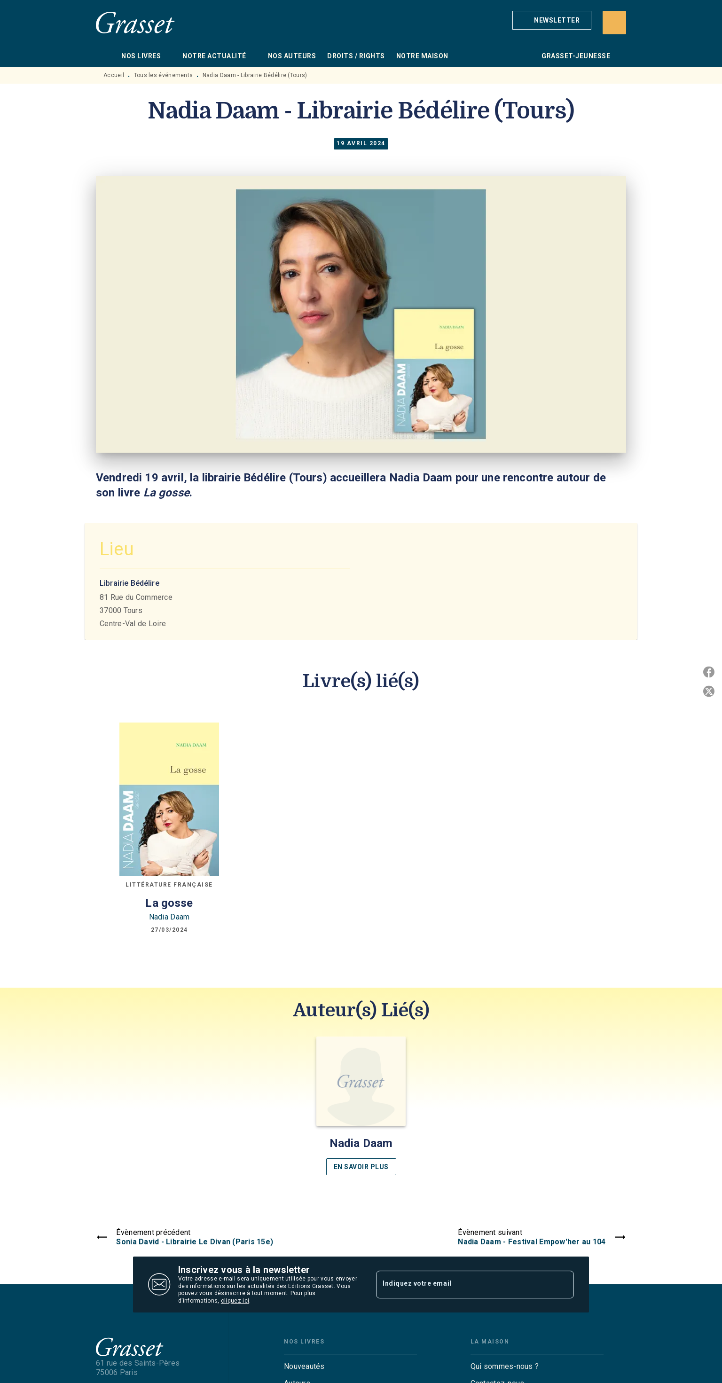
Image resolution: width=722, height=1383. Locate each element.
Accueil (113, 75)
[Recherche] (614, 22)
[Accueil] (135, 22)
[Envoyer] (562, 1284)
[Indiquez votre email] (463, 1284)
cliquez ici (235, 1301)
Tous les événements (163, 75)
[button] (551, 20)
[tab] (106, 56)
